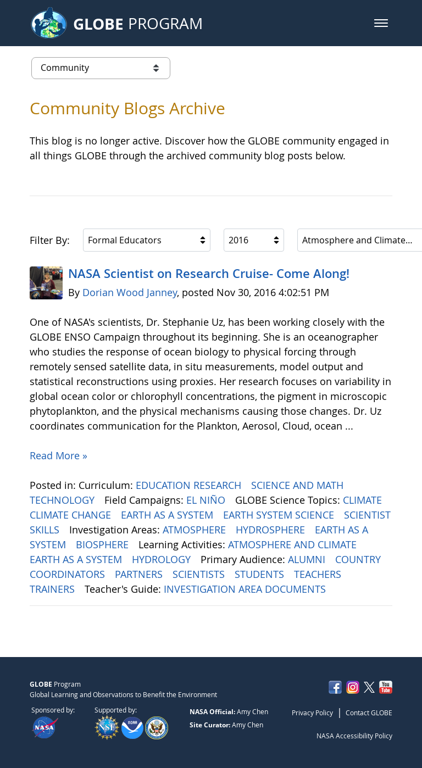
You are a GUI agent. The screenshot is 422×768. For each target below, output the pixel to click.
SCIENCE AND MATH (298, 485)
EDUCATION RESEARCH (190, 485)
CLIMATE (364, 500)
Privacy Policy (312, 712)
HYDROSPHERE (272, 529)
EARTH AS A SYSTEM (168, 514)
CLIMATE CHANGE (72, 514)
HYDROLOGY (162, 559)
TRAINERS (53, 589)
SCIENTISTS (200, 574)
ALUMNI (308, 559)
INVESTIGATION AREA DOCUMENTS (246, 589)
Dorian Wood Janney (129, 292)
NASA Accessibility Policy (354, 735)
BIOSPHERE (103, 544)
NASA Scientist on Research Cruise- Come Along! (208, 273)
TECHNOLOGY (63, 500)
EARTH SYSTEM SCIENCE (280, 514)
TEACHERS (319, 574)
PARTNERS (140, 574)
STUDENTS (261, 574)
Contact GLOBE (369, 712)
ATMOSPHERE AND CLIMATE (293, 544)
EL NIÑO (207, 500)
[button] (381, 23)
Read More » (58, 455)
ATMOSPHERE (196, 529)
